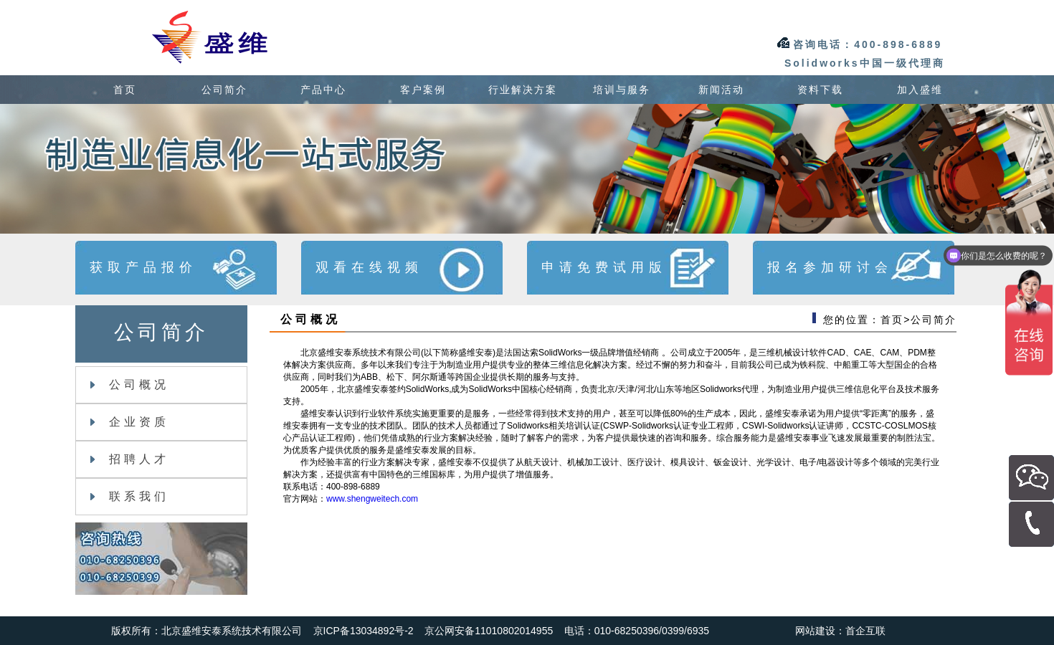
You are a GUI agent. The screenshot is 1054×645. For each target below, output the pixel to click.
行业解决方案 (522, 89)
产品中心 (323, 89)
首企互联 (865, 630)
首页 (124, 89)
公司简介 (224, 89)
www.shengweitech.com (372, 499)
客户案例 (423, 89)
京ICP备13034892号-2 (363, 630)
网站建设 (815, 630)
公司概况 (129, 384)
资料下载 (820, 89)
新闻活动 (721, 89)
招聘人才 (129, 459)
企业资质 (129, 422)
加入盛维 (920, 89)
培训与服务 (621, 89)
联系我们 (129, 496)
